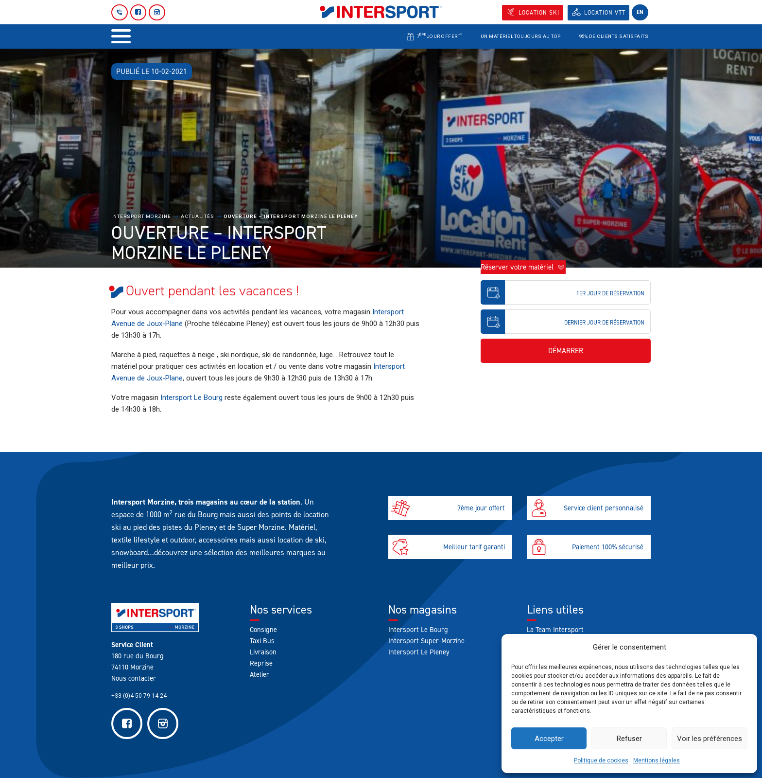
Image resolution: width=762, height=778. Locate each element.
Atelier (259, 674)
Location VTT (604, 13)
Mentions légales (656, 760)
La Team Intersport (555, 629)
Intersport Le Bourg (191, 397)
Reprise (261, 663)
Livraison (263, 652)
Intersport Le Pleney (419, 652)
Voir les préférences (709, 738)
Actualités (197, 216)
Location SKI (539, 13)
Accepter (549, 738)
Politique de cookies (601, 760)
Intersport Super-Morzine (426, 641)
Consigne (263, 629)
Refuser (629, 738)
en (640, 12)
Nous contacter (133, 678)
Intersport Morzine (141, 216)
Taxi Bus (262, 641)
